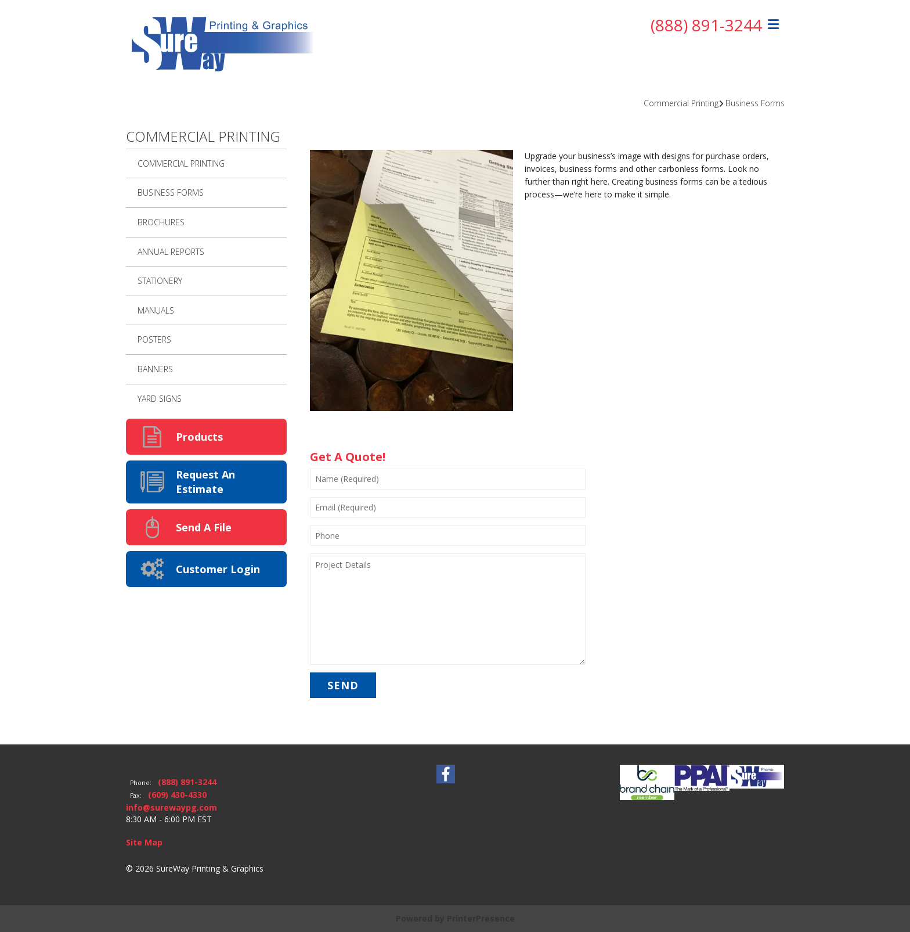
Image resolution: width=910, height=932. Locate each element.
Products (199, 437)
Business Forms (755, 103)
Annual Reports (171, 251)
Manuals (156, 310)
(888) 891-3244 (706, 25)
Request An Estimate (205, 481)
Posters (154, 339)
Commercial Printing (681, 103)
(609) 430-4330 (177, 794)
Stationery (160, 280)
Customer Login (218, 569)
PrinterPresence (481, 918)
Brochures (161, 222)
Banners (155, 369)
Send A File (204, 527)
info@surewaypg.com (171, 807)
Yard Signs (160, 398)
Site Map (144, 842)
